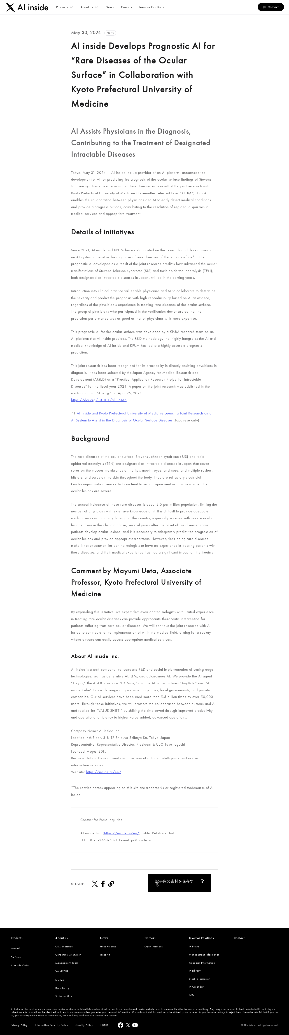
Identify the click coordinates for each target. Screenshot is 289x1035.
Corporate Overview (68, 954)
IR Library (195, 970)
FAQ (191, 995)
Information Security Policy (51, 1025)
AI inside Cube (20, 965)
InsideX (59, 980)
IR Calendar (196, 986)
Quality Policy (84, 1025)
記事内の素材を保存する (174, 883)
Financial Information (202, 963)
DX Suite (16, 957)
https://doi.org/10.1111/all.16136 (99, 400)
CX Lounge (61, 970)
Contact (271, 7)
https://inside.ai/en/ (103, 772)
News (104, 938)
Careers (150, 938)
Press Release (108, 946)
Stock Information (199, 979)
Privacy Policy (19, 1025)
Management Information (204, 954)
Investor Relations (201, 938)
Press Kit (105, 954)
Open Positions (153, 946)
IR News (194, 946)
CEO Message (64, 946)
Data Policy (62, 988)
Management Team (66, 963)
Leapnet (15, 948)
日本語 (104, 1025)
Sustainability (63, 996)
